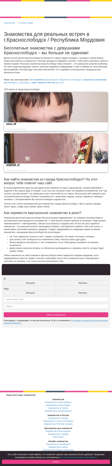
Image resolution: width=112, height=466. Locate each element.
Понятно (56, 462)
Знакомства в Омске (58, 447)
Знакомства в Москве (58, 418)
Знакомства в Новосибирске (58, 402)
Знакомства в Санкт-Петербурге (58, 421)
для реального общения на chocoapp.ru (56, 80)
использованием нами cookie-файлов (79, 457)
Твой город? (58, 437)
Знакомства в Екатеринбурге (58, 411)
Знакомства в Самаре (58, 434)
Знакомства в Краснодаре (58, 405)
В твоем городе (26, 23)
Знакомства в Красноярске (58, 431)
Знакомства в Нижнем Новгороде (58, 450)
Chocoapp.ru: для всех (41, 82)
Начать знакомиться (56, 315)
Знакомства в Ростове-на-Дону (58, 424)
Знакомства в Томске (58, 408)
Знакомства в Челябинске (58, 444)
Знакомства (9, 23)
